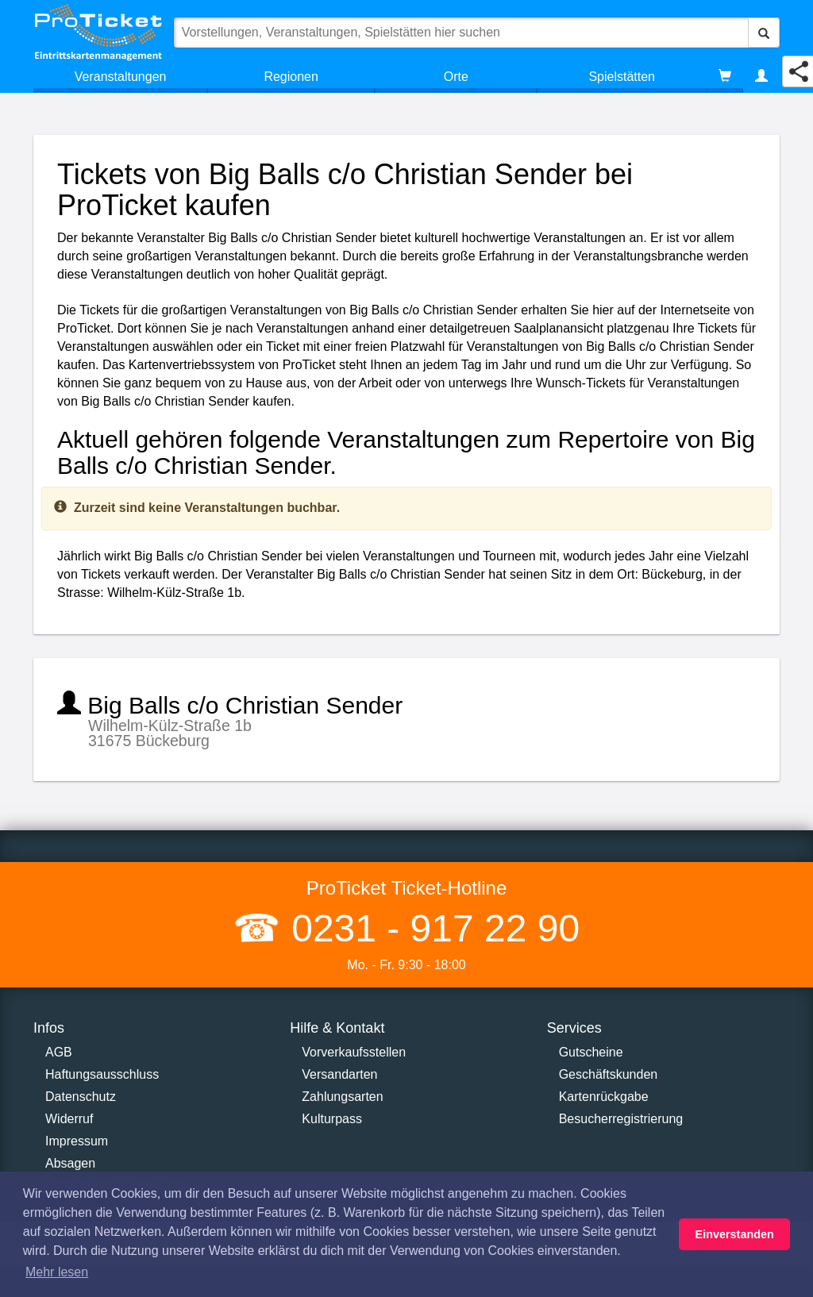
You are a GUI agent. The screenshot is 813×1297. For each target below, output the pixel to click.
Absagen (70, 1163)
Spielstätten (621, 76)
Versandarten (339, 1074)
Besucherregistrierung (621, 1119)
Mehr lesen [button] (56, 1272)
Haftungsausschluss (102, 1074)
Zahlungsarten (342, 1096)
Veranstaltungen (121, 76)
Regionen (291, 76)
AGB (58, 1052)
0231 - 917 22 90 (430, 928)
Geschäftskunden (608, 1074)
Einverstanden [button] (734, 1234)
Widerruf (69, 1119)
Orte (456, 76)
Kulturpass (332, 1119)
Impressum (76, 1141)
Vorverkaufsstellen (354, 1052)
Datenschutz (80, 1096)
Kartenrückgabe (604, 1096)
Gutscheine (591, 1052)
